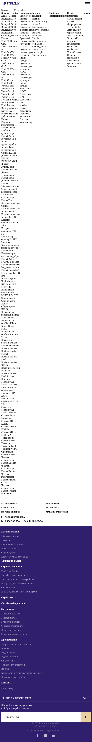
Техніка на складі (11, 560)
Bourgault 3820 (8, 24)
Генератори (7, 507)
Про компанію (9, 639)
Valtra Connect (74, 52)
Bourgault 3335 (8, 21)
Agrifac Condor (8, 16)
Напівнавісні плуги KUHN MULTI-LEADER (9, 292)
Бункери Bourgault (10, 99)
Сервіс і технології (11, 566)
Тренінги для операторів (13, 665)
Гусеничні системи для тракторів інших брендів (26, 80)
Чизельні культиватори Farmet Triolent (8, 488)
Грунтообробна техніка (12, 544)
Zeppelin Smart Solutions (13, 575)
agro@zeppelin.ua (15, 517)
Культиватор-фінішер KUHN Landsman (9, 239)
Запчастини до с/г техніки (14, 634)
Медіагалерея (39, 27)
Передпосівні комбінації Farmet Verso (10, 334)
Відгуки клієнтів (40, 30)
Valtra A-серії (7, 85)
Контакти (6, 682)
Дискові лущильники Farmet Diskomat (9, 167)
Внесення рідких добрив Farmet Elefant (9, 116)
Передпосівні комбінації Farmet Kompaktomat (10, 315)
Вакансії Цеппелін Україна (37, 35)
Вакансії (5, 669)
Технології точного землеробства (73, 41)
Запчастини (26, 13)
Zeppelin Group (9, 503)
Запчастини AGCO (10, 613)
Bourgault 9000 (8, 30)
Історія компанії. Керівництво (16, 644)
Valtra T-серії (7, 97)
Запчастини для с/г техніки (25, 102)
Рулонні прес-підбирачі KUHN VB (9, 401)
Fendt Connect (74, 46)
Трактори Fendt (8, 446)
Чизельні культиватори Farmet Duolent (8, 460)
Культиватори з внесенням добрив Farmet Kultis (10, 256)
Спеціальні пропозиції (13, 603)
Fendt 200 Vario (8, 52)
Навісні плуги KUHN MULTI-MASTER (9, 284)
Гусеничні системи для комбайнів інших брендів (26, 55)
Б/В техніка (7, 493)
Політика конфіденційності (14, 677)
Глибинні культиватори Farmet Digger (8, 125)
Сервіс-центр (8, 597)
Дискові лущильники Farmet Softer (7, 175)
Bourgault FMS (8, 32)
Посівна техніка (9, 348)
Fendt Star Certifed (10, 571)
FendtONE (72, 49)
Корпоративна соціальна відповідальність (40, 44)
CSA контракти (8, 587)
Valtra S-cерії (7, 94)
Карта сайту (7, 688)
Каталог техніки (9, 13)
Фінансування (39, 55)
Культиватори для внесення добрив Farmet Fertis (10, 248)
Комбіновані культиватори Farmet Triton (7, 197)
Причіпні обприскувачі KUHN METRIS (9, 382)
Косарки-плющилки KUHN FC (10, 231)
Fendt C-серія (8, 80)
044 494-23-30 (35, 521)
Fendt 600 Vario (8, 55)
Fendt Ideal (6, 83)
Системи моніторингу (12, 626)
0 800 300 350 (12, 521)
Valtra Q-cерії (7, 91)
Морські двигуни (10, 512)
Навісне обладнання (11, 630)
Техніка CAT (52, 503)
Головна (4, 10)
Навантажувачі (8, 278)
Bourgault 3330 (8, 18)
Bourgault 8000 (8, 27)
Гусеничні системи (10, 622)
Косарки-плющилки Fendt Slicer (9, 223)
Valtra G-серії (7, 88)
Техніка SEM (52, 507)
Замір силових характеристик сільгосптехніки (75, 33)
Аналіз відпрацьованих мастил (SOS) (75, 24)
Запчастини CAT (9, 617)
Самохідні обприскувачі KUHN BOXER (8, 410)
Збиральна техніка (10, 186)
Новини (36, 18)
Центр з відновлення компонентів (73, 58)
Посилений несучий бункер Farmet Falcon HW (10, 343)
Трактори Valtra (9, 449)
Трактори (5, 443)
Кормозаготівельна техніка (14, 556)
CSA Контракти (74, 18)
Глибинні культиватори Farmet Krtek (7, 133)
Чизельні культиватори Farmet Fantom (8, 468)
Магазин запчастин (57, 512)
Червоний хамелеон (56, 730)
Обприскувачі (8, 298)
